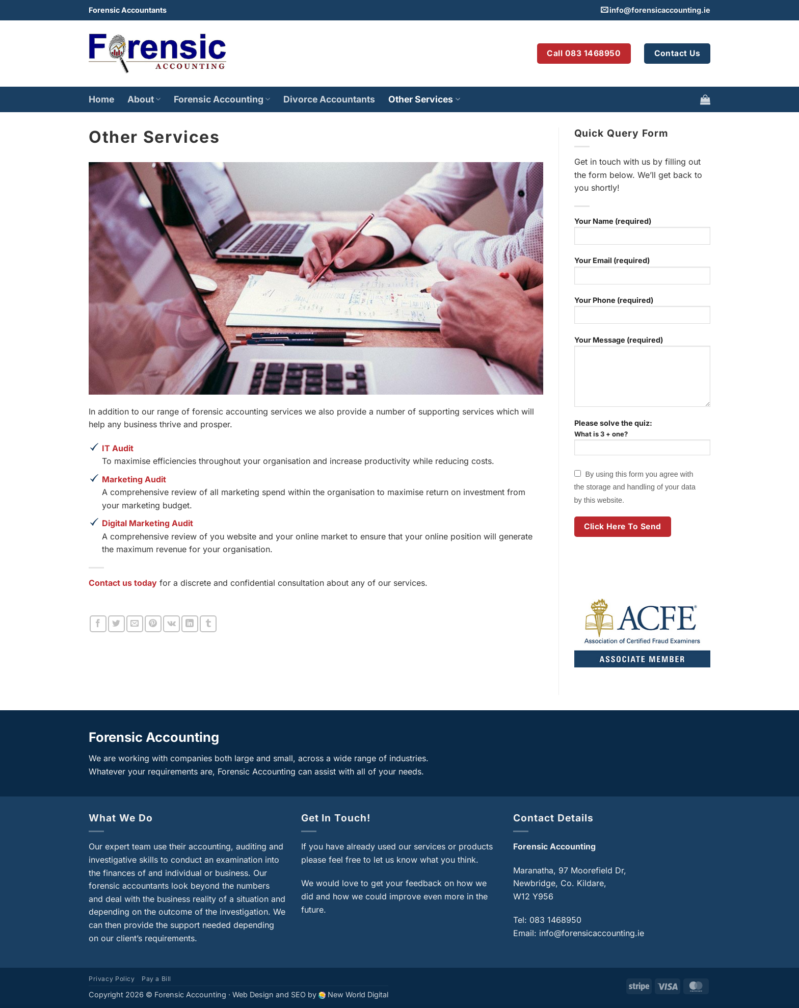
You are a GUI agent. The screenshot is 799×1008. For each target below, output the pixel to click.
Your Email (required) (642, 273)
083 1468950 (555, 920)
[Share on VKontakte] (171, 623)
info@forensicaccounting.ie (659, 10)
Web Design (253, 994)
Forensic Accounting (222, 99)
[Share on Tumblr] (208, 623)
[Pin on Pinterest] (153, 623)
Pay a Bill (156, 979)
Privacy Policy (112, 979)
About (144, 99)
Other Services (424, 99)
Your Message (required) (642, 374)
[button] (705, 99)
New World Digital (358, 994)
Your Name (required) (642, 234)
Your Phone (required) (642, 313)
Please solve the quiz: (642, 441)
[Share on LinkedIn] (189, 623)
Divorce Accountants (329, 99)
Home (101, 99)
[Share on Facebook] (98, 623)
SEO (298, 994)
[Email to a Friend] (134, 623)
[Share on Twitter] (116, 623)
